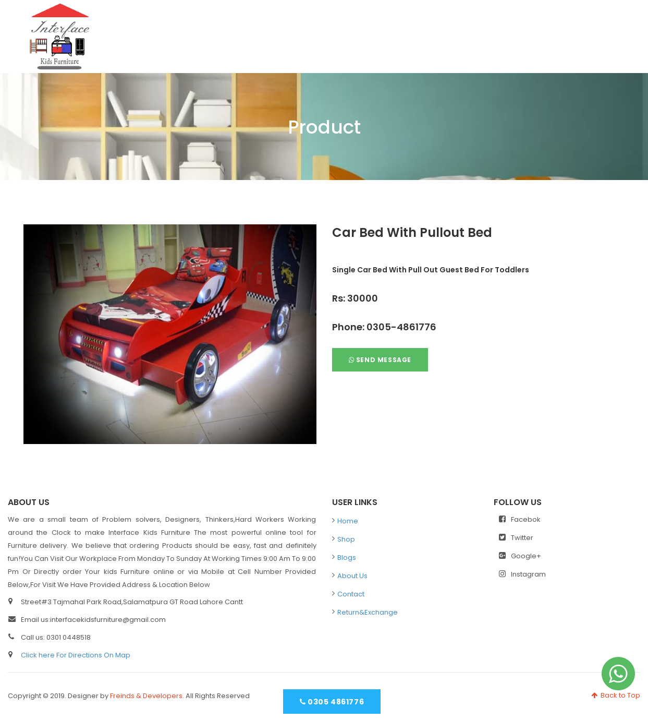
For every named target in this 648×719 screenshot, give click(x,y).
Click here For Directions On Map (75, 655)
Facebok (520, 519)
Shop (425, 31)
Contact (605, 31)
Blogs (477, 31)
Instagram (522, 574)
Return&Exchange (367, 612)
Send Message (380, 359)
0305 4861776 (332, 702)
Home (375, 31)
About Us (537, 31)
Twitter (516, 538)
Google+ (520, 556)
